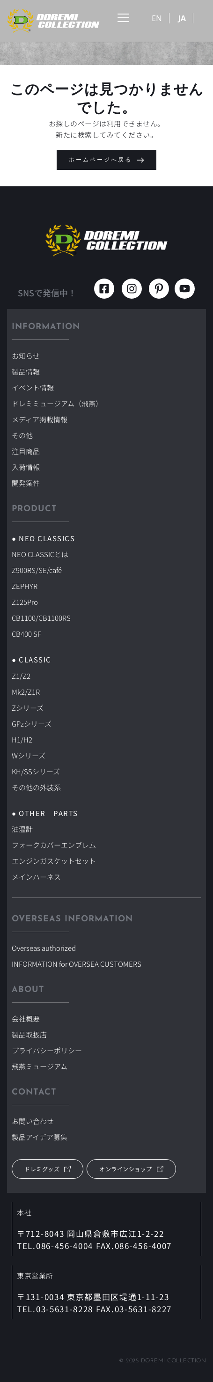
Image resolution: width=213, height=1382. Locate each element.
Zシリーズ (28, 708)
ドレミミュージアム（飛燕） (57, 403)
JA (182, 18)
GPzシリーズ (31, 723)
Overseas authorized (44, 948)
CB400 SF (26, 634)
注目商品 (26, 451)
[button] (123, 17)
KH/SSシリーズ (36, 771)
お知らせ (26, 355)
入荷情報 (26, 467)
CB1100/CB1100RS (41, 618)
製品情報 (26, 371)
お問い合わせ (33, 1121)
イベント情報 (33, 387)
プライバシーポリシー (47, 1050)
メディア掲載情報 (39, 419)
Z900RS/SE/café (37, 570)
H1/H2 (22, 739)
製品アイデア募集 (39, 1137)
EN (157, 18)
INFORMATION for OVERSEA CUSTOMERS (76, 964)
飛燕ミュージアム (39, 1066)
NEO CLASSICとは (40, 554)
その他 (22, 435)
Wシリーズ (28, 755)
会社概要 (26, 1018)
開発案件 (26, 483)
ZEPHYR (24, 586)
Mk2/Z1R (26, 692)
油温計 (22, 829)
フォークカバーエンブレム (54, 845)
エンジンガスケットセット (54, 861)
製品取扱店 (29, 1034)
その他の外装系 (36, 787)
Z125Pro (25, 602)
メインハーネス (36, 877)
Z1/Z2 (21, 676)
